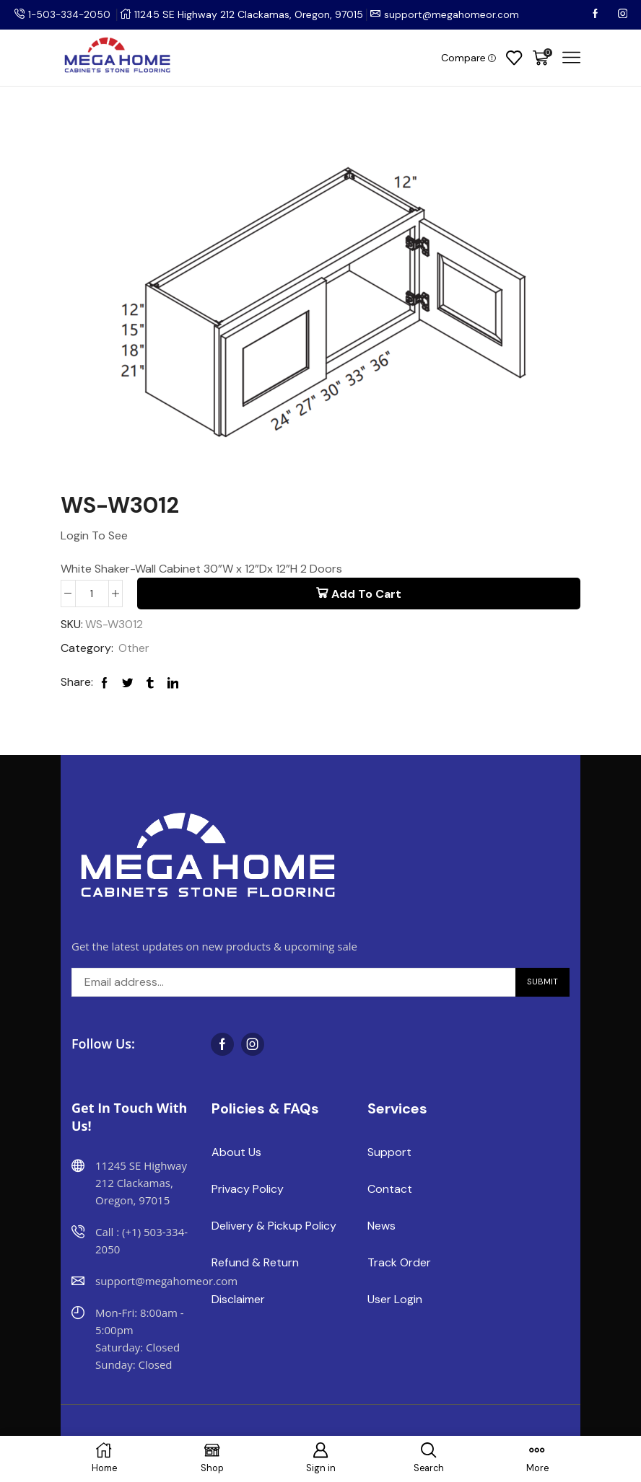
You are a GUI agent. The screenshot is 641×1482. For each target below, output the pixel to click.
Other (133, 648)
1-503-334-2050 (70, 14)
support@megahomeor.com (455, 14)
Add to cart (366, 593)
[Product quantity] (92, 593)
